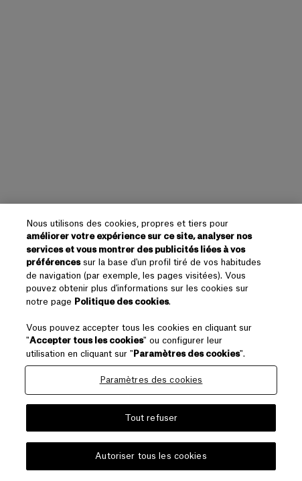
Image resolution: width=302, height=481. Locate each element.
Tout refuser (151, 418)
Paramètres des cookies (151, 379)
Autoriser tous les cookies (150, 456)
